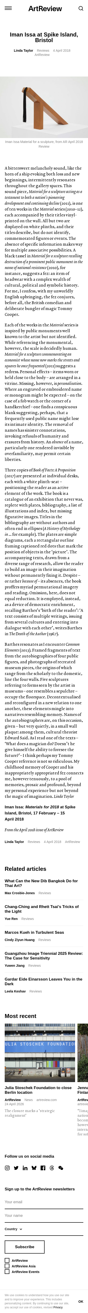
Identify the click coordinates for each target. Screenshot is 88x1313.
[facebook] (42, 1167)
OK (80, 1301)
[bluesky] (34, 1167)
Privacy (57, 1307)
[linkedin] (25, 1167)
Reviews (43, 50)
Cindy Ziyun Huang (20, 940)
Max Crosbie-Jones (20, 893)
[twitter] (16, 1167)
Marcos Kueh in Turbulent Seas (34, 932)
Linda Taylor (23, 50)
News (28, 1100)
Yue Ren (11, 919)
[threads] (51, 1167)
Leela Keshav (15, 991)
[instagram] (7, 1167)
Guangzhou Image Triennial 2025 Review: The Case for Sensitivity (44, 955)
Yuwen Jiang (15, 965)
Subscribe (24, 1247)
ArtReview (13, 1100)
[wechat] (60, 1167)
